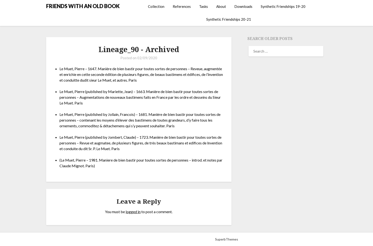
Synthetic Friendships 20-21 (228, 19)
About (221, 6)
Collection (156, 6)
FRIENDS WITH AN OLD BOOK (83, 6)
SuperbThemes (226, 239)
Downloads (243, 6)
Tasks (203, 6)
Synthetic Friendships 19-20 (283, 6)
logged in (133, 211)
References (182, 6)
